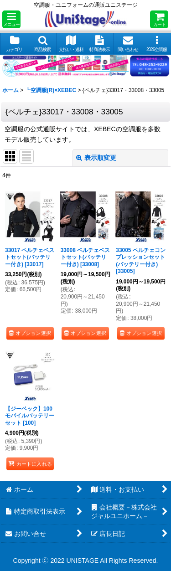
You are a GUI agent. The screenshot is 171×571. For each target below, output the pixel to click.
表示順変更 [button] (96, 157)
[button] (11, 19)
